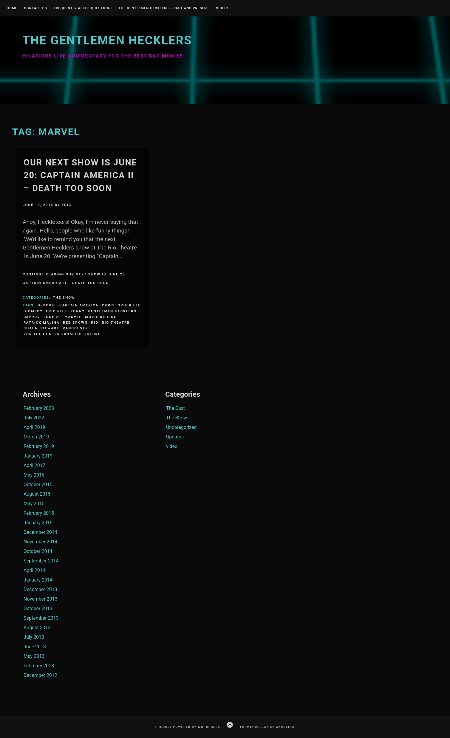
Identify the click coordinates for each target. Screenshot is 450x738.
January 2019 (38, 456)
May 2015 (34, 503)
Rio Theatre (116, 322)
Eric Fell (56, 311)
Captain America (79, 305)
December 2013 (40, 589)
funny (78, 311)
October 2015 (38, 484)
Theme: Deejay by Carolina (267, 726)
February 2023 (39, 408)
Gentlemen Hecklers (112, 311)
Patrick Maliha (42, 322)
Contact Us (35, 8)
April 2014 (34, 570)
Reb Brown (75, 322)
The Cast (175, 408)
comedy (34, 311)
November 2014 (40, 542)
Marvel (72, 317)
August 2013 (37, 627)
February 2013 (39, 666)
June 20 (52, 317)
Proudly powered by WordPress (187, 726)
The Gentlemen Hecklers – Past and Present (163, 8)
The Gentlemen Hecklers (107, 40)
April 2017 (34, 465)
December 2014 (40, 532)
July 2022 (34, 418)
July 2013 (34, 637)
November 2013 (40, 599)
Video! (222, 8)
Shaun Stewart (41, 328)
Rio (95, 322)
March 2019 (36, 437)
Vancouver (75, 328)
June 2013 (35, 646)
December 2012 (40, 675)
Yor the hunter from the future (62, 334)
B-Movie (47, 305)
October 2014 (38, 551)
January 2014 (38, 580)
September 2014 (41, 561)
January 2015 (38, 522)
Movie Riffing (101, 317)
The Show (64, 297)
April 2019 (34, 427)
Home (12, 8)
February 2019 (39, 446)
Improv (32, 317)
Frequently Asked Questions (83, 8)
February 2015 (39, 513)
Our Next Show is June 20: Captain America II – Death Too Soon (80, 175)
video (171, 446)
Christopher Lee (121, 305)
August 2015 (37, 494)
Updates (175, 437)
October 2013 (38, 608)
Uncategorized (181, 427)
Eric (67, 205)
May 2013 (34, 656)
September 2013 (41, 618)
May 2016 (34, 475)
